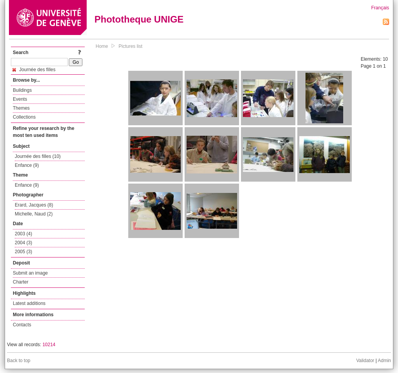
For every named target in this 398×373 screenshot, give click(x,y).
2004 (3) (23, 242)
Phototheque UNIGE (138, 19)
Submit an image (30, 273)
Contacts (22, 324)
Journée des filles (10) (38, 156)
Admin (384, 360)
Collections (24, 117)
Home (102, 46)
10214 (48, 344)
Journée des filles (34, 69)
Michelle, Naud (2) (33, 214)
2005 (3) (23, 251)
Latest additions (29, 303)
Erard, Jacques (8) (34, 205)
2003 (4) (23, 233)
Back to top (18, 360)
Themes (21, 108)
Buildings (22, 90)
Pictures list (130, 46)
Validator (365, 360)
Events (20, 99)
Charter (20, 282)
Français (380, 8)
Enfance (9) (27, 165)
